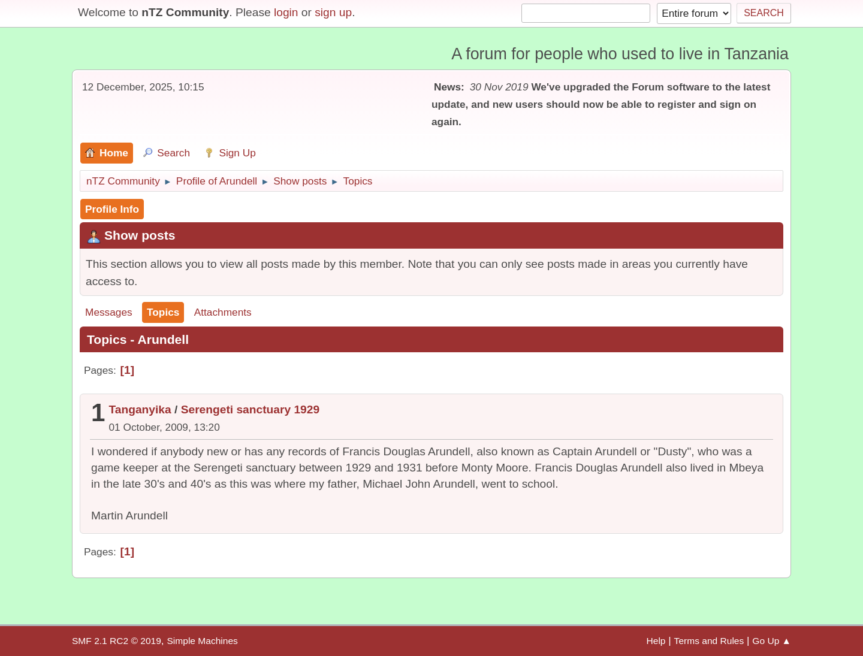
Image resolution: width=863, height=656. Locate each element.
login (286, 12)
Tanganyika (140, 409)
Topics (163, 312)
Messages (108, 312)
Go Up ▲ (771, 641)
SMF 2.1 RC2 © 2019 (116, 641)
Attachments (223, 312)
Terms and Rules (709, 641)
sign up (333, 12)
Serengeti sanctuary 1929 (250, 409)
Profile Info (112, 209)
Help (656, 641)
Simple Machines (202, 641)
